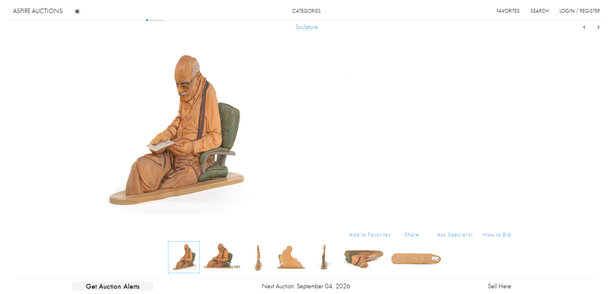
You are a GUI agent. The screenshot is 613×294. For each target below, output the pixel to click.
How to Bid (497, 234)
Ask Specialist (455, 234)
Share (412, 234)
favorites (508, 10)
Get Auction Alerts (113, 286)
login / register (579, 10)
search (539, 10)
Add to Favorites (370, 234)
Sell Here (499, 286)
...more (504, 82)
